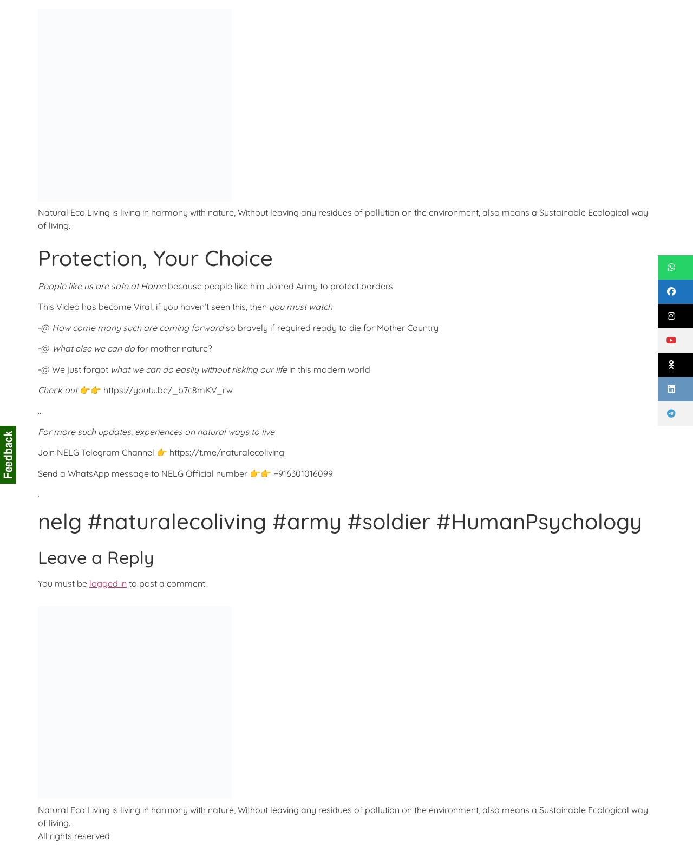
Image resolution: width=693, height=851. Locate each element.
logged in (108, 583)
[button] (675, 267)
